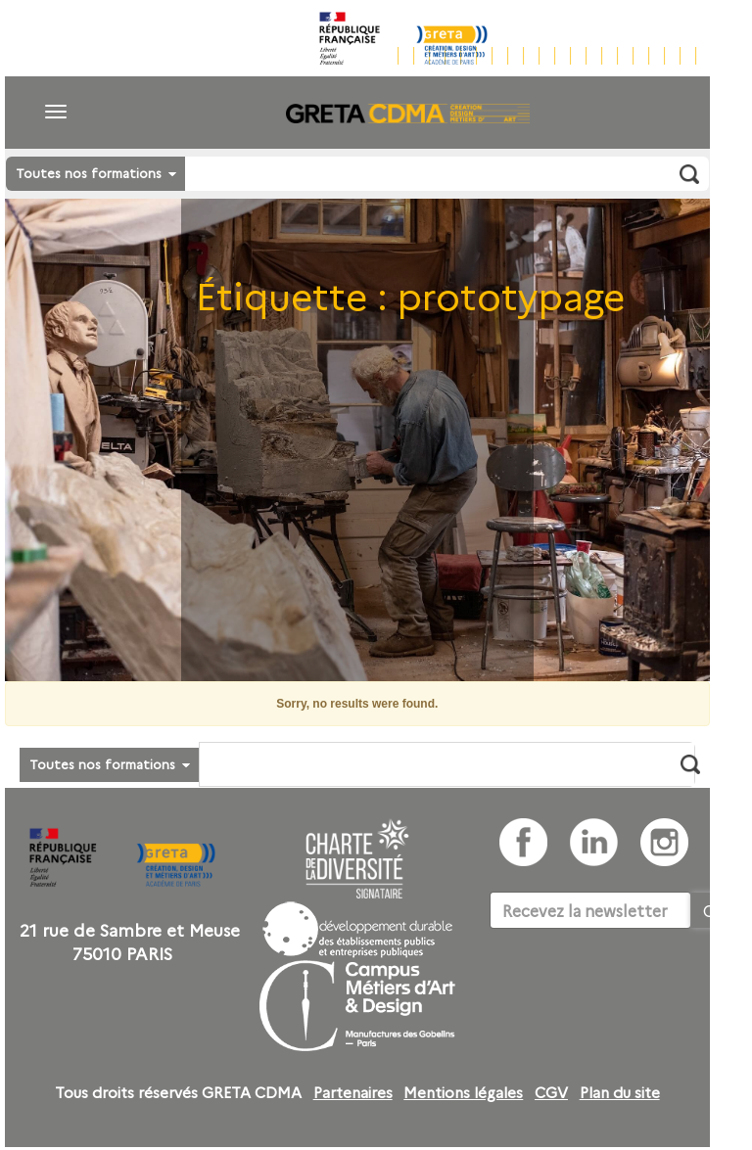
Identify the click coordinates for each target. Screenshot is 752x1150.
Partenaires (353, 1092)
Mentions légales (463, 1092)
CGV (551, 1092)
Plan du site (620, 1092)
